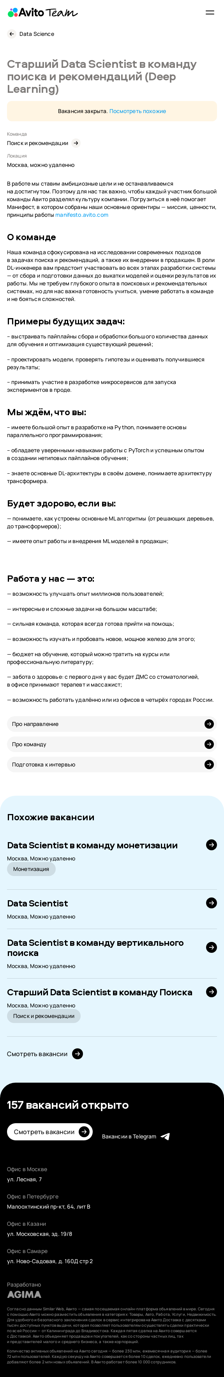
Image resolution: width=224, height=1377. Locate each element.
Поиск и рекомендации (37, 143)
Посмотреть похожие (137, 111)
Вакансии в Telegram (129, 1136)
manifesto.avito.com (81, 214)
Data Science (36, 33)
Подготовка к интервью (43, 764)
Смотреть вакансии (37, 1054)
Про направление (35, 723)
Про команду (29, 744)
